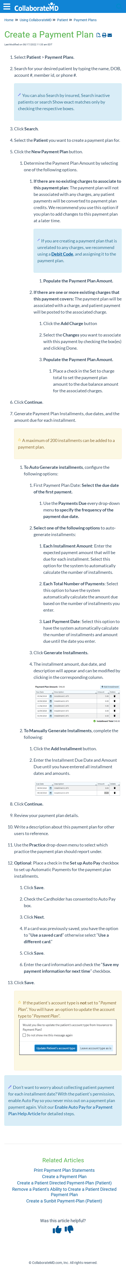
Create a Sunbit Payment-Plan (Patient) (64, 1200)
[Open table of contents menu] (8, 6)
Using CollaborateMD (36, 20)
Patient (62, 20)
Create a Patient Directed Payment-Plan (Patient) (64, 1182)
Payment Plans (85, 20)
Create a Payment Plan (64, 1176)
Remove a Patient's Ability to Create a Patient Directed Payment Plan (64, 1192)
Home (8, 20)
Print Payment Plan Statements (64, 1170)
